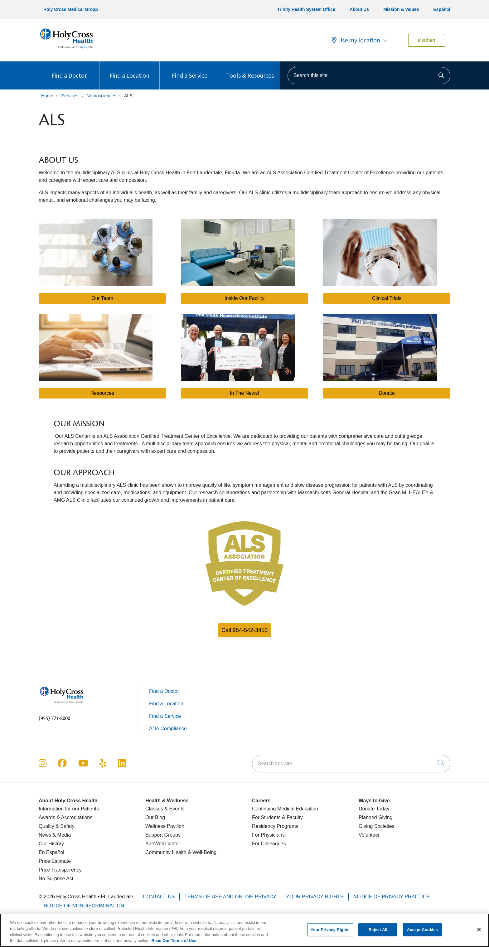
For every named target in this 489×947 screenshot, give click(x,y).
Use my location (356, 40)
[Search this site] (369, 75)
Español (441, 9)
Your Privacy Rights (314, 896)
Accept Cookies (422, 933)
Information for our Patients (69, 808)
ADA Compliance (168, 728)
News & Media (55, 835)
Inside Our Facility (244, 298)
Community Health (165, 852)
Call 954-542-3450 (244, 630)
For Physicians (268, 835)
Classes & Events (164, 808)
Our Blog (155, 817)
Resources (102, 393)
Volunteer (369, 835)
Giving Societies (377, 826)
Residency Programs (275, 826)
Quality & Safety (57, 826)
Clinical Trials (386, 298)
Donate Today (374, 808)
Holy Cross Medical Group (70, 9)
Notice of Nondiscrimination (84, 905)
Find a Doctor (69, 70)
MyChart (426, 40)
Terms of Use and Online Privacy (230, 896)
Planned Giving (376, 817)
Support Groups (163, 835)
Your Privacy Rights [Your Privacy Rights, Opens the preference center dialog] (330, 933)
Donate (387, 393)
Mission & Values (401, 9)
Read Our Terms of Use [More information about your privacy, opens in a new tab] (174, 944)
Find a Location (129, 70)
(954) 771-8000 (54, 718)
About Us (359, 9)
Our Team (102, 298)
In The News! (244, 393)
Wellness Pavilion (164, 826)
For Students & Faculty (277, 817)
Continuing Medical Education (285, 808)
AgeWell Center (162, 843)
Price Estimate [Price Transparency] (55, 861)
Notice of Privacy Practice (391, 896)
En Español (51, 852)
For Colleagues (269, 843)
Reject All (378, 933)
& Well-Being (201, 852)
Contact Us (159, 896)
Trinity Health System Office (306, 9)
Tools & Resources (250, 70)
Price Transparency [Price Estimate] (60, 869)
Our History (51, 843)
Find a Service (189, 70)
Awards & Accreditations (65, 817)
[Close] (479, 933)
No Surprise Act (56, 878)
